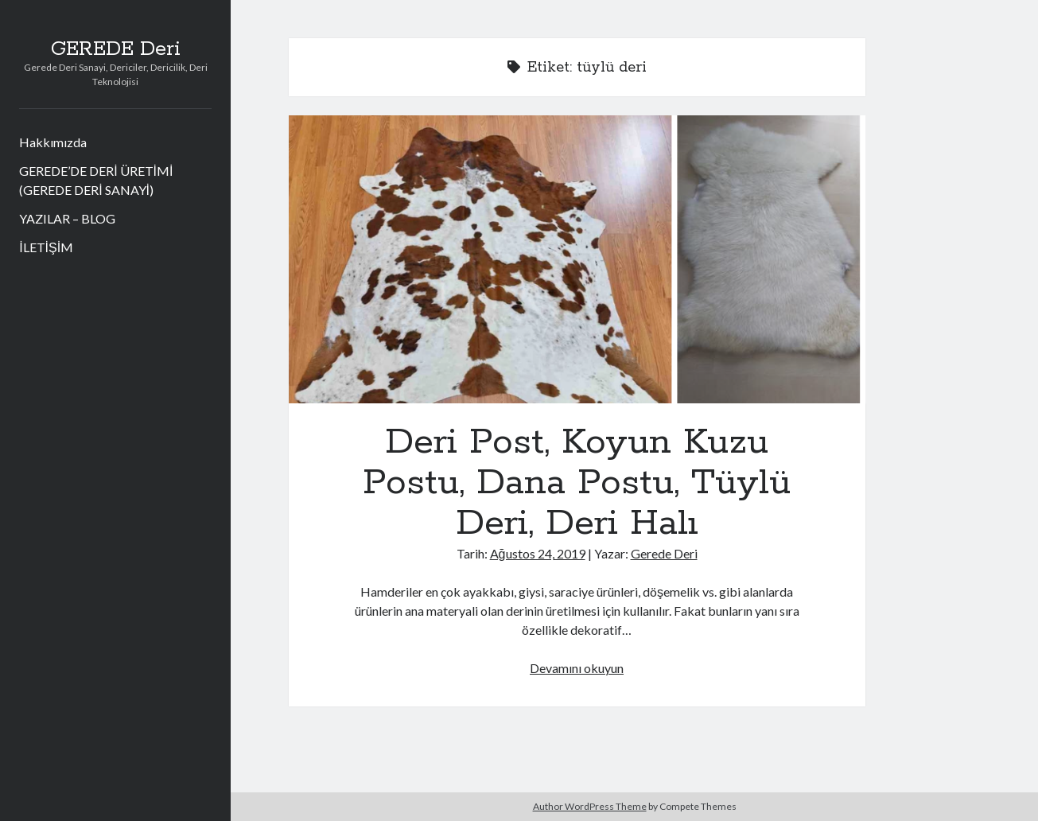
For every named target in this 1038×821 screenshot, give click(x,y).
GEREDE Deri (116, 49)
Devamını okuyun (577, 667)
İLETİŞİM (46, 247)
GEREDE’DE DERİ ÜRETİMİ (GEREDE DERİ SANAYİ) (96, 180)
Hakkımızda (53, 142)
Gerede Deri (664, 553)
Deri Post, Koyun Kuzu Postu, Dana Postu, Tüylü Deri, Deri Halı (577, 259)
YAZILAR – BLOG (67, 218)
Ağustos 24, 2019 (537, 553)
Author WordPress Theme (590, 806)
